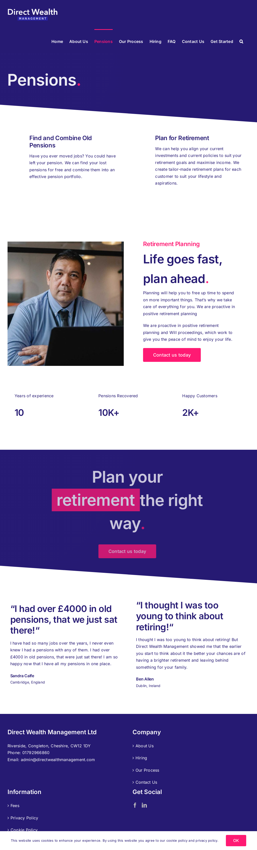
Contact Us (146, 782)
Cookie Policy (24, 829)
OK (236, 840)
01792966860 (36, 752)
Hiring (141, 757)
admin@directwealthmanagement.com (58, 759)
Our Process (147, 770)
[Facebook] (135, 805)
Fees (15, 805)
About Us (145, 745)
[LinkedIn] (144, 805)
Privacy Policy (24, 817)
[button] (241, 41)
